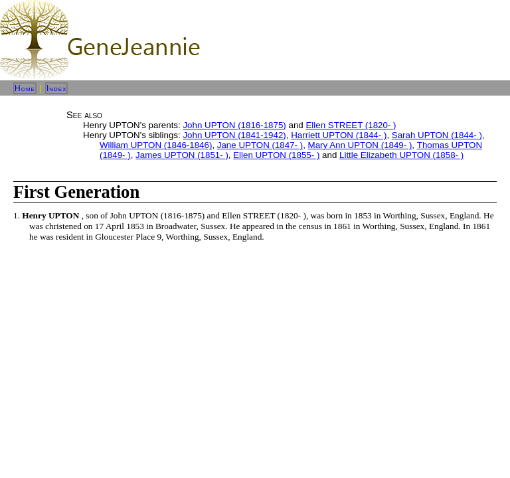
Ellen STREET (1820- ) (350, 125)
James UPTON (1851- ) (181, 155)
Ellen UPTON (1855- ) (276, 155)
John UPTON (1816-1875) (234, 125)
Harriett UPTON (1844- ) (338, 135)
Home (25, 88)
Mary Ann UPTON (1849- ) (360, 145)
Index (56, 88)
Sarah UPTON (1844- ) (437, 135)
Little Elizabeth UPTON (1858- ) (401, 155)
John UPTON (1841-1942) (234, 135)
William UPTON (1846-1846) (156, 145)
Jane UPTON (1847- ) (260, 145)
